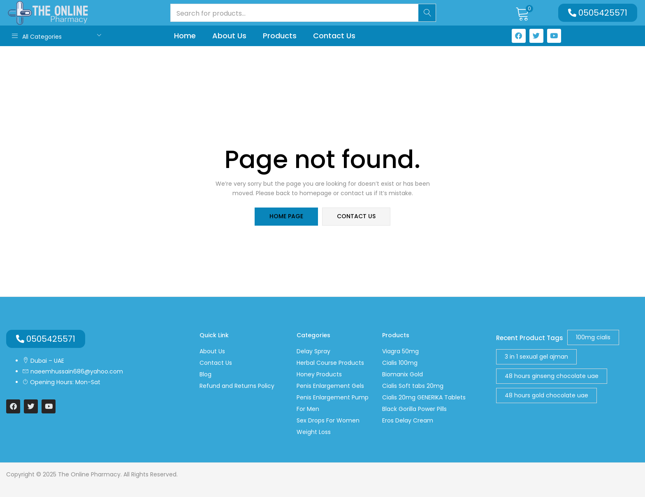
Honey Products (319, 374)
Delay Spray (313, 351)
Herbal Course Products (330, 363)
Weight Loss (314, 432)
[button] (522, 13)
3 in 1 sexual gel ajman (536, 356)
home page (286, 216)
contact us (356, 216)
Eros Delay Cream (407, 420)
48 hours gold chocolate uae (546, 395)
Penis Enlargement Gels (330, 386)
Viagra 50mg (400, 351)
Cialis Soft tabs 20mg (412, 386)
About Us (229, 35)
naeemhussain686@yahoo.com (76, 371)
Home (185, 35)
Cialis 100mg (400, 363)
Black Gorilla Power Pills (414, 409)
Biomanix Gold (402, 374)
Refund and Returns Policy (237, 386)
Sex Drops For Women (328, 420)
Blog (205, 374)
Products (280, 35)
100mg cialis (593, 337)
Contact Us (334, 35)
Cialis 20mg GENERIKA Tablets (424, 397)
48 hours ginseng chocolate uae (552, 376)
